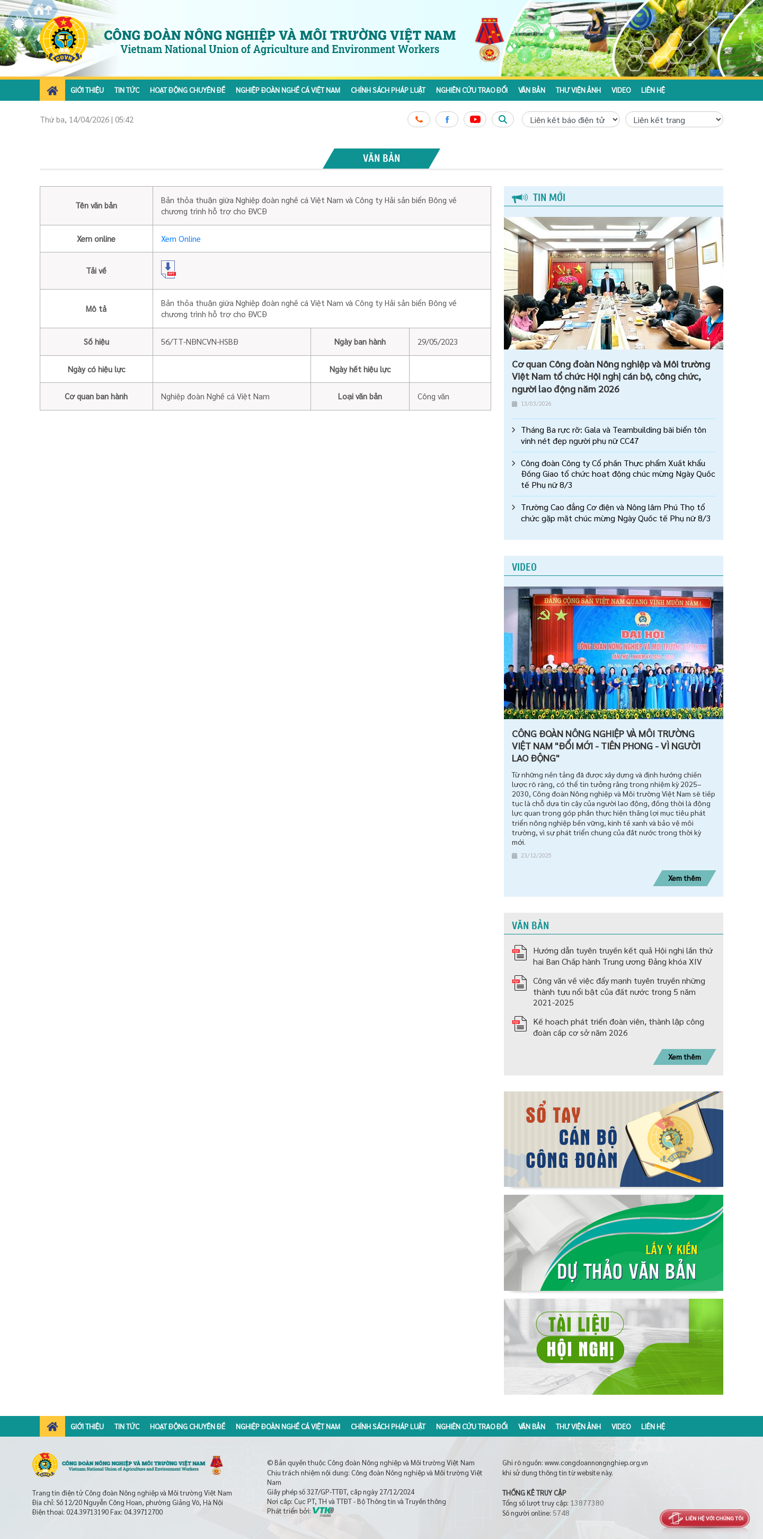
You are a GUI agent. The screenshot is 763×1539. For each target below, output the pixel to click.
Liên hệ (653, 89)
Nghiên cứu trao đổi (472, 89)
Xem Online (181, 238)
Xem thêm (684, 877)
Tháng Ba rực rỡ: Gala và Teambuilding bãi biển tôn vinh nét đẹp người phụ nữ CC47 (613, 435)
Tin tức (126, 89)
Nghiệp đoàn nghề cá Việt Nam (288, 89)
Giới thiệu (87, 89)
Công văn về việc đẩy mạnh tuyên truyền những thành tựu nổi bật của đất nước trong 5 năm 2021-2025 (619, 991)
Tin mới (538, 197)
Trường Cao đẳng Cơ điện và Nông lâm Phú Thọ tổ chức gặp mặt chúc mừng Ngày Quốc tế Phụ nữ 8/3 (616, 512)
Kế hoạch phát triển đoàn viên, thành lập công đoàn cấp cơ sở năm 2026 (618, 1027)
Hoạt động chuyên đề (187, 89)
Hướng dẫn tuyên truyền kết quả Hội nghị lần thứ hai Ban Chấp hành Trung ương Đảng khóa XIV (623, 956)
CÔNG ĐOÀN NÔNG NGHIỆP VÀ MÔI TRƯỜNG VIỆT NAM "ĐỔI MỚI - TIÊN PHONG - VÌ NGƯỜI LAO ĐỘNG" (606, 745)
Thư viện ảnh (578, 89)
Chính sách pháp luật (388, 89)
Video (621, 89)
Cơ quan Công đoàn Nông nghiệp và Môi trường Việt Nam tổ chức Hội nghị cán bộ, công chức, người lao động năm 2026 (611, 376)
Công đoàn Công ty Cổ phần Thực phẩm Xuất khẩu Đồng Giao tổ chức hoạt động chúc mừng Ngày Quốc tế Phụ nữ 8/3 (618, 474)
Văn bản (531, 89)
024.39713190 (87, 1511)
